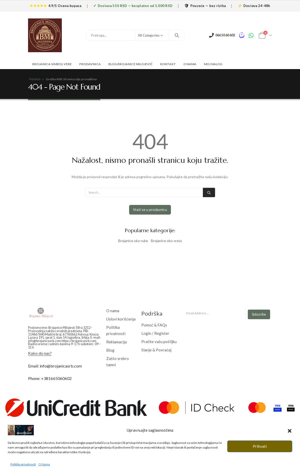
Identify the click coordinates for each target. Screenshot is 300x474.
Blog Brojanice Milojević (130, 64)
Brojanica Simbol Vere (52, 64)
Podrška (151, 313)
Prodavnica (90, 64)
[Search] (177, 35)
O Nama (189, 64)
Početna (35, 79)
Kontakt (168, 64)
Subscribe (259, 314)
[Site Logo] (45, 35)
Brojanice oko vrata (166, 240)
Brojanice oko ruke (133, 240)
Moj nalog (213, 64)
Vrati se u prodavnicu (150, 209)
